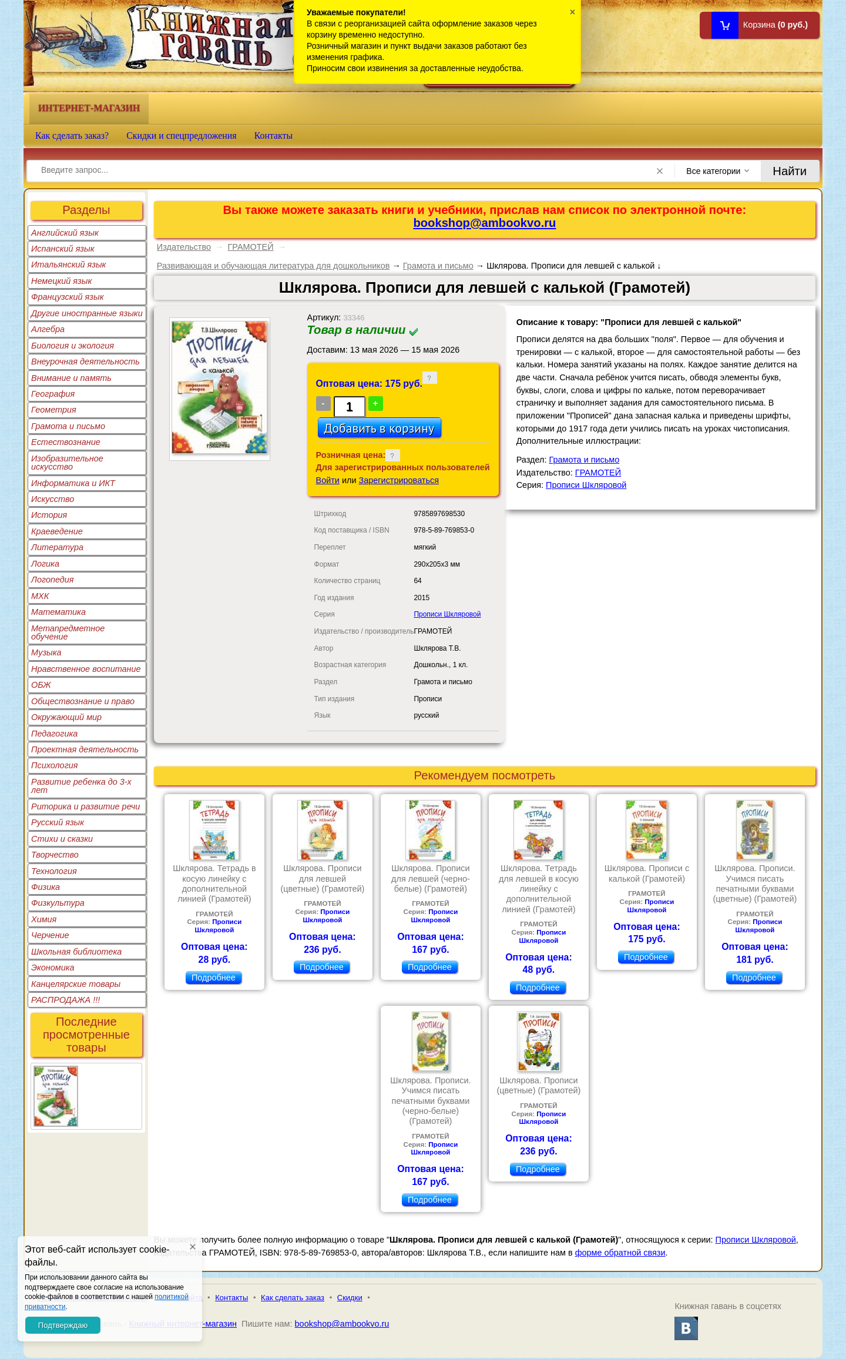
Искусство (52, 499)
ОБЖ (41, 684)
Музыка (46, 652)
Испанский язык (63, 248)
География (53, 394)
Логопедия (52, 579)
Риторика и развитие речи (85, 806)
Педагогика (54, 733)
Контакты (273, 135)
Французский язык (67, 297)
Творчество (55, 854)
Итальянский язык (68, 264)
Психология (54, 765)
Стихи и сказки (62, 838)
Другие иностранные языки (87, 313)
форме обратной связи (620, 1252)
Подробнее (214, 977)
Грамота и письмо (68, 426)
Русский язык (57, 822)
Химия (43, 919)
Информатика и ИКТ (73, 483)
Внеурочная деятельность (85, 361)
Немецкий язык (61, 281)
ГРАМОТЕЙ (250, 247)
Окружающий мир (66, 717)
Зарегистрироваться (399, 480)
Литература (57, 547)
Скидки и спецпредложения (181, 135)
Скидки (349, 1297)
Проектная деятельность (85, 749)
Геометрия (53, 409)
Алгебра (48, 329)
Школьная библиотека (76, 951)
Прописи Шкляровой (447, 614)
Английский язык (65, 232)
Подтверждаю (63, 1325)
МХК (40, 596)
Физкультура (58, 903)
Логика (45, 563)
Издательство (184, 247)
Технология (54, 871)
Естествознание (65, 442)
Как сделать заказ (292, 1297)
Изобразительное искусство (67, 462)
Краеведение (57, 531)
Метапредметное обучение (68, 632)
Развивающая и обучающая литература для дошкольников (273, 265)
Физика (45, 887)
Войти (328, 480)
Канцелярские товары (75, 984)
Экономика (53, 967)
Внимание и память (71, 378)
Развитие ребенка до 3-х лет (81, 786)
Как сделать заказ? (72, 135)
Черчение (50, 935)
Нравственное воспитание (86, 669)
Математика (58, 612)
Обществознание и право (83, 701)
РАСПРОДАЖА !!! (65, 1000)
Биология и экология (72, 345)
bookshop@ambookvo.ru (484, 222)
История (49, 515)
